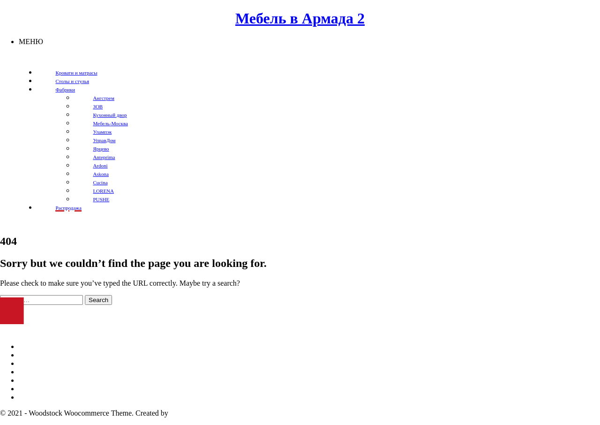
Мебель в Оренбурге (51, 346)
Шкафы (31, 363)
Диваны (31, 355)
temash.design (191, 413)
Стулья (30, 397)
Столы (29, 389)
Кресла (30, 380)
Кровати (32, 372)
